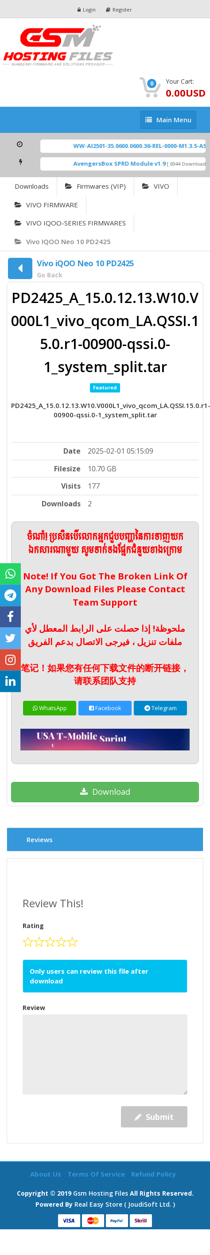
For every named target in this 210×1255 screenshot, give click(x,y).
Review (34, 1007)
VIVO (155, 186)
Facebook (105, 708)
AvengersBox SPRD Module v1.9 (124, 163)
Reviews (40, 839)
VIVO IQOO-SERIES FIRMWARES (70, 222)
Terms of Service (97, 1174)
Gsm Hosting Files (100, 1193)
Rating (33, 925)
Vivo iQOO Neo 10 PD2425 (63, 241)
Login (87, 9)
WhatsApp (50, 708)
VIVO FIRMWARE (46, 204)
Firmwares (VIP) (95, 186)
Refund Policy (153, 1174)
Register (119, 9)
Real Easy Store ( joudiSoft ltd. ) (124, 1204)
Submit (154, 1116)
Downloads (32, 186)
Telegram (160, 708)
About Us (46, 1174)
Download (105, 791)
